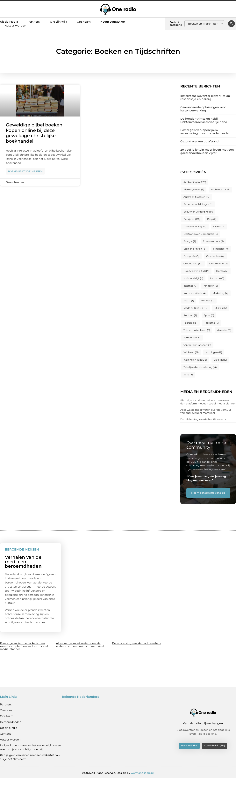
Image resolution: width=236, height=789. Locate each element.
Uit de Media (9, 21)
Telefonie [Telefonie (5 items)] (190, 322)
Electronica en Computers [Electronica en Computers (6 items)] (200, 233)
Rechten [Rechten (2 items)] (190, 315)
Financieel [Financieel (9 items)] (221, 248)
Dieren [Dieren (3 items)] (219, 226)
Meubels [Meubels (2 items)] (207, 300)
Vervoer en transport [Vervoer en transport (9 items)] (197, 344)
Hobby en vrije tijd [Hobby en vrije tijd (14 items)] (196, 270)
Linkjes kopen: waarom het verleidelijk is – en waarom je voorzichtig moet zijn (30, 758)
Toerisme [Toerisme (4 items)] (211, 322)
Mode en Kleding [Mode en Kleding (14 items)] (195, 307)
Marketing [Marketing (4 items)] (220, 293)
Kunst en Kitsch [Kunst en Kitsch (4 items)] (194, 293)
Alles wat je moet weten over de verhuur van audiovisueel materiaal (205, 411)
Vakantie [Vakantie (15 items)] (224, 330)
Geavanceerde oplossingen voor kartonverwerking (203, 108)
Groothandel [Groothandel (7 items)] (218, 263)
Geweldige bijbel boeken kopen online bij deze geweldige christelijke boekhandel (34, 133)
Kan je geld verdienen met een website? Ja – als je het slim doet (30, 767)
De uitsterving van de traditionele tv (203, 419)
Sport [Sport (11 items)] (209, 315)
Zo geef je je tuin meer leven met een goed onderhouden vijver (207, 151)
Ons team (84, 21)
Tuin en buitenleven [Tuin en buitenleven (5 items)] (196, 330)
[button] (231, 23)
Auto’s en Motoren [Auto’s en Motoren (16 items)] (196, 196)
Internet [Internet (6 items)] (190, 285)
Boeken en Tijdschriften (25, 171)
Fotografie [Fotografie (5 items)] (191, 256)
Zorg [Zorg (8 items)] (188, 374)
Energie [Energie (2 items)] (189, 241)
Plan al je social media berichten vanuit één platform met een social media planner (208, 402)
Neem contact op (112, 21)
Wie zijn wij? (58, 21)
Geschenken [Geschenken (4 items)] (215, 256)
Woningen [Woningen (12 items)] (214, 352)
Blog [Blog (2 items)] (211, 219)
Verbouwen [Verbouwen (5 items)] (191, 337)
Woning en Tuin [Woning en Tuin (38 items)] (195, 359)
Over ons (6, 721)
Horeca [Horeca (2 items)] (222, 270)
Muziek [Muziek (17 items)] (221, 307)
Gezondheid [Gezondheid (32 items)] (192, 263)
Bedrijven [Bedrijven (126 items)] (191, 219)
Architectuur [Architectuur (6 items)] (220, 189)
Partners (34, 21)
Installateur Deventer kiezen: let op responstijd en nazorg (205, 97)
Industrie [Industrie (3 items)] (217, 278)
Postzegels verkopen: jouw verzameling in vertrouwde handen (205, 131)
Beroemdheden (10, 732)
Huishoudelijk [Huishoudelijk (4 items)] (193, 278)
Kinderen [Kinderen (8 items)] (211, 285)
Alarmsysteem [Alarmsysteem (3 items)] (193, 189)
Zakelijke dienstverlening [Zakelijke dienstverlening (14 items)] (200, 367)
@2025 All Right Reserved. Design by (118, 783)
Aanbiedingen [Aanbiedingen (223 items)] (194, 182)
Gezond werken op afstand (199, 141)
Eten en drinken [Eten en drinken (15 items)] (194, 248)
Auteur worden (15, 25)
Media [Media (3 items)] (188, 300)
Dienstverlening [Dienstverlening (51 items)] (194, 226)
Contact (5, 744)
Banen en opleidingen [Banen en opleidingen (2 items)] (197, 204)
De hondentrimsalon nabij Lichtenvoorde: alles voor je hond (203, 120)
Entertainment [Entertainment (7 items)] (213, 241)
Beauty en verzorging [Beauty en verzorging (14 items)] (198, 211)
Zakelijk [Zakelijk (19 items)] (220, 359)
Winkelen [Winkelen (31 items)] (191, 352)
